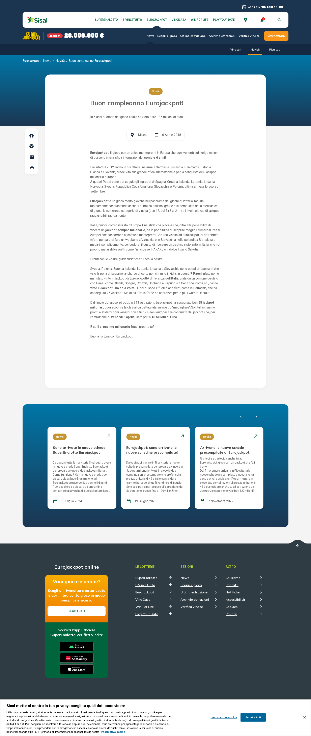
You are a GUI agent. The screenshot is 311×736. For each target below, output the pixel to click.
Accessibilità (235, 599)
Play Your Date (224, 19)
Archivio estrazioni (222, 36)
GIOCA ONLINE (276, 35)
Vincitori (235, 49)
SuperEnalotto (106, 19)
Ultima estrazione (192, 36)
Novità (255, 49)
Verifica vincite (249, 36)
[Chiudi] (304, 717)
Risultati (274, 49)
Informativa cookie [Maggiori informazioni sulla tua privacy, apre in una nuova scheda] (113, 731)
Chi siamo (233, 578)
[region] (155, 717)
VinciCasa (179, 19)
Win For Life (199, 19)
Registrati (76, 611)
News (150, 36)
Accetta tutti (253, 717)
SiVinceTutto (132, 19)
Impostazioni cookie (224, 717)
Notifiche (232, 592)
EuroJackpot (157, 19)
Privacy (231, 614)
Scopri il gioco (167, 36)
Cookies (231, 607)
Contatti (232, 585)
